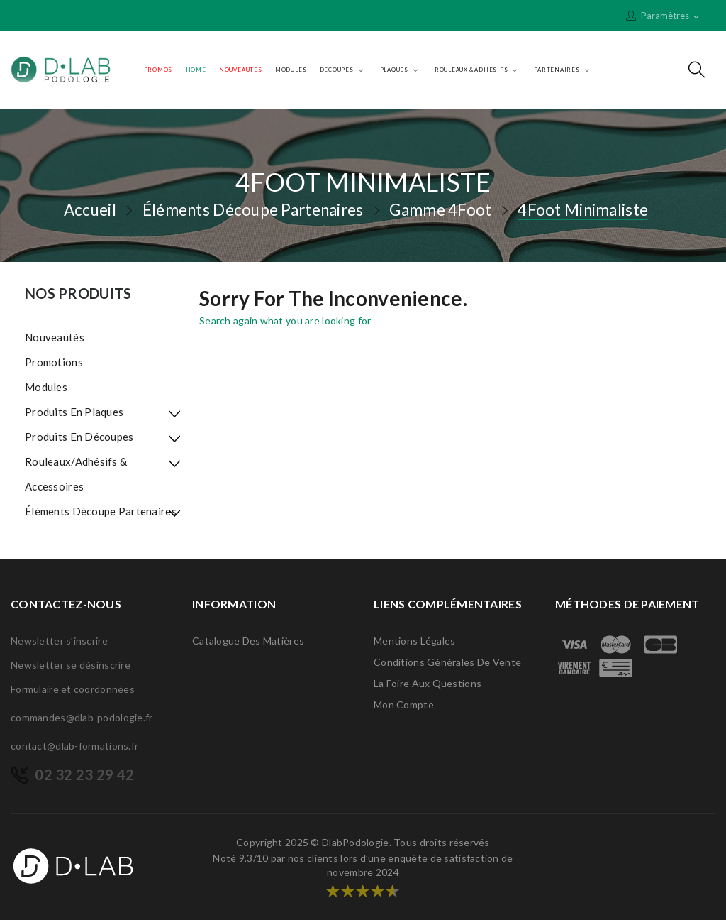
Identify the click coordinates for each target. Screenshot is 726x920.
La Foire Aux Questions (427, 683)
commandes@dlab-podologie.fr (82, 717)
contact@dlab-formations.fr (74, 746)
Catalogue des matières (248, 641)
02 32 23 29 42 (84, 774)
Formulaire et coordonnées (73, 689)
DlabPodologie (355, 842)
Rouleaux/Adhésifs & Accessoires (76, 474)
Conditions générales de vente (447, 662)
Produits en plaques (74, 411)
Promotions (54, 362)
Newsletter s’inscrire (59, 641)
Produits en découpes (79, 436)
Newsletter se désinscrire (70, 665)
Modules (46, 386)
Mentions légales (414, 641)
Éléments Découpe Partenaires (101, 511)
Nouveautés (54, 337)
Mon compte (404, 705)
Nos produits (78, 294)
